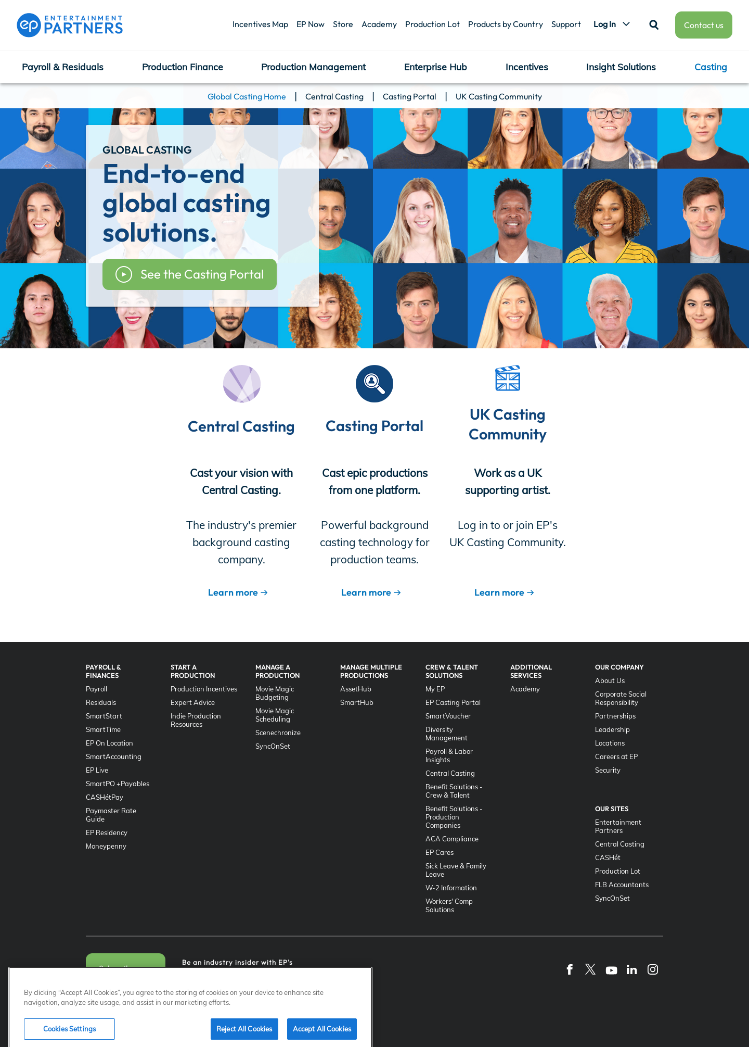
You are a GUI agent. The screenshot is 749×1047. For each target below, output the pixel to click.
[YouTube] (611, 968)
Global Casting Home (247, 96)
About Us (610, 680)
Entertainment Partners (618, 826)
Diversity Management (446, 733)
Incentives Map (260, 24)
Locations (610, 743)
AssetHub (355, 689)
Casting (710, 66)
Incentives (527, 66)
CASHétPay (104, 797)
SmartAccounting (113, 756)
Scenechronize (278, 732)
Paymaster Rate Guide (111, 814)
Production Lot (432, 24)
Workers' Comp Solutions (449, 905)
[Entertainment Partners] (70, 25)
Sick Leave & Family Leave (455, 870)
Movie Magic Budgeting (274, 693)
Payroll (96, 689)
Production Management (313, 66)
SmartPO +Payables (117, 783)
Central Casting (334, 96)
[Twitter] (590, 968)
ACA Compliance (452, 839)
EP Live (97, 770)
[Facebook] (569, 968)
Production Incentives (204, 689)
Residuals (101, 702)
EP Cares (439, 852)
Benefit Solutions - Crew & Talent (454, 791)
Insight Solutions (621, 66)
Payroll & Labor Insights (449, 755)
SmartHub (356, 702)
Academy (379, 24)
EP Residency (106, 832)
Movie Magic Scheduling (274, 715)
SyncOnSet (272, 746)
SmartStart (104, 716)
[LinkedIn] (632, 968)
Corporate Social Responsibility (621, 698)
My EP (435, 689)
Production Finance (182, 66)
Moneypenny (106, 846)
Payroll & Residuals (63, 66)
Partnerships (615, 716)
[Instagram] (652, 968)
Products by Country (505, 24)
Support (566, 24)
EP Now (310, 24)
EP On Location (109, 743)
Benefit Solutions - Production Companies (454, 816)
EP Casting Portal (453, 702)
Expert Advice (193, 702)
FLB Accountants (622, 884)
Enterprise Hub (435, 66)
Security (608, 770)
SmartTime (103, 729)
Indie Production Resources (196, 720)
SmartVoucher (448, 716)
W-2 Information (451, 888)
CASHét (608, 857)
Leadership (612, 729)
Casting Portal (409, 96)
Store (343, 24)
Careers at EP (616, 756)
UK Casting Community (499, 96)
